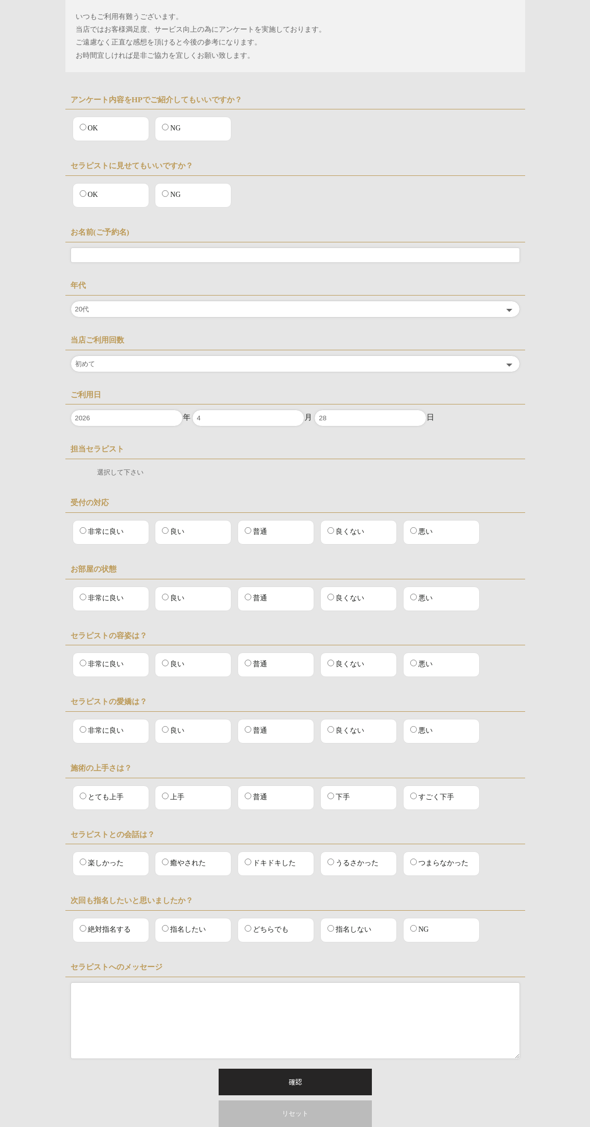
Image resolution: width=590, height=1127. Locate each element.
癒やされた (184, 863)
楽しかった (102, 863)
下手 (338, 797)
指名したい (184, 929)
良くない (345, 531)
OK (89, 128)
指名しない (349, 929)
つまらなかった (439, 863)
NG (171, 128)
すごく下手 (432, 797)
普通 (256, 531)
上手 (173, 797)
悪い (421, 531)
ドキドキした (270, 863)
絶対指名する (105, 929)
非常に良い (102, 531)
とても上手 (102, 797)
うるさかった (353, 863)
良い (173, 531)
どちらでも (267, 929)
